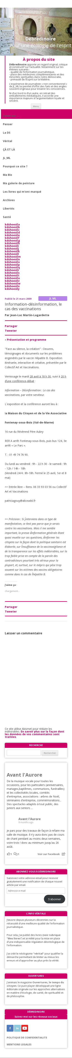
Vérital (7, 141)
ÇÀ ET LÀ (9, 149)
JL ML (52, 298)
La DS (6, 132)
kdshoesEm (13, 256)
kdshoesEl (12, 254)
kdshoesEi (12, 246)
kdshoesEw (12, 283)
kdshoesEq (12, 267)
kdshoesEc (12, 230)
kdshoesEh (12, 243)
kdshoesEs (12, 273)
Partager (11, 326)
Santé (7, 217)
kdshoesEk (12, 251)
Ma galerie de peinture (19, 183)
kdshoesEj (12, 248)
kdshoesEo (12, 262)
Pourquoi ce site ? (15, 166)
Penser (7, 124)
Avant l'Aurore (24, 774)
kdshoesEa (12, 224)
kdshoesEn (12, 259)
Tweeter (11, 330)
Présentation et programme (26, 339)
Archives (9, 200)
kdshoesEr (12, 270)
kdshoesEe (12, 235)
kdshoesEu (12, 278)
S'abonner (54, 899)
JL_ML (7, 158)
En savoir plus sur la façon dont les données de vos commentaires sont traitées (34, 734)
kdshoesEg (12, 240)
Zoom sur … (11, 116)
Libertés (8, 208)
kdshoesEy (12, 289)
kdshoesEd (12, 232)
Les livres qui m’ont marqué (22, 191)
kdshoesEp (12, 264)
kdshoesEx (12, 286)
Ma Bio (7, 175)
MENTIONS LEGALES (19, 1044)
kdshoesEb (12, 227)
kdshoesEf (12, 238)
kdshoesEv (12, 281)
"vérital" (38, 953)
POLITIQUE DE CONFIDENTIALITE (27, 1037)
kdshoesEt (12, 275)
